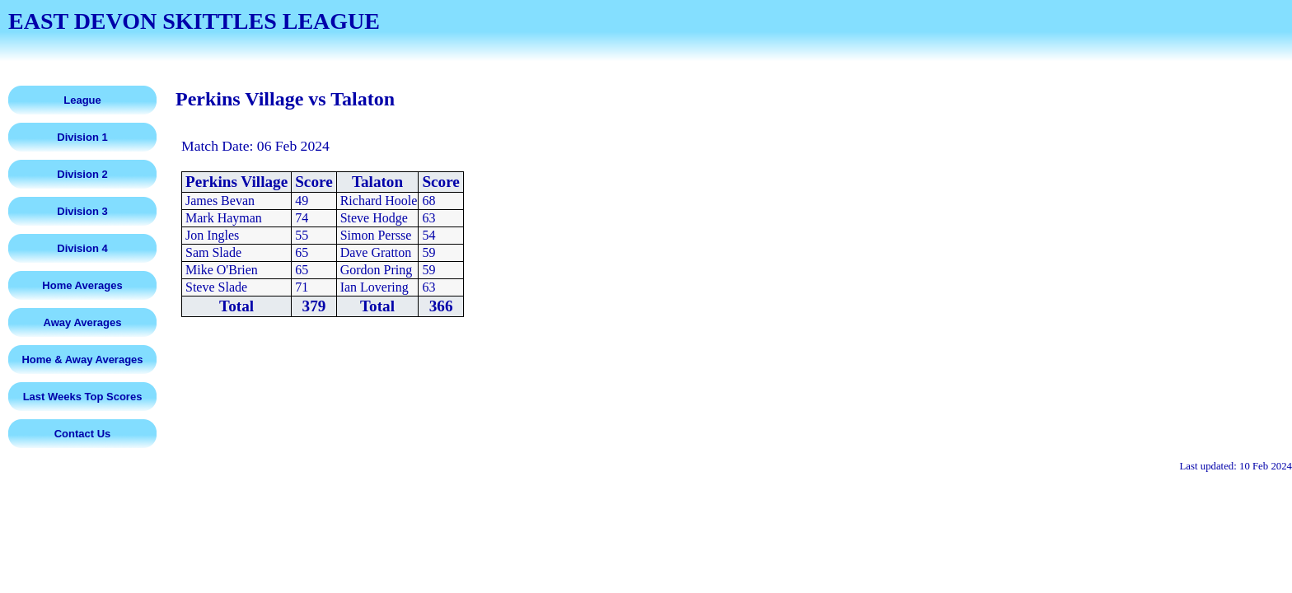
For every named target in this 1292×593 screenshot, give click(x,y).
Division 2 (82, 174)
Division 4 (82, 248)
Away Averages (83, 322)
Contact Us (82, 433)
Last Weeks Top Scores (83, 396)
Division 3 (82, 211)
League (82, 100)
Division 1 (82, 137)
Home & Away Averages (82, 359)
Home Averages (82, 285)
